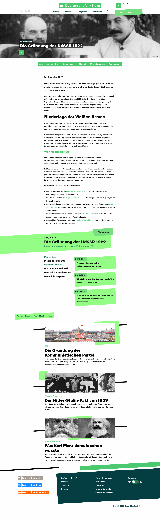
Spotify (83, 64)
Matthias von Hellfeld (92, 214)
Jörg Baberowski (72, 198)
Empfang (65, 485)
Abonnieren (115, 64)
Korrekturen (100, 485)
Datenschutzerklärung (104, 478)
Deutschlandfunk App (49, 64)
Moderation (97, 11)
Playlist (129, 12)
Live (120, 12)
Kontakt (64, 481)
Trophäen (65, 489)
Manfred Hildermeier (75, 191)
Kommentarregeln (103, 489)
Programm (82, 11)
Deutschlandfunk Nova (70, 478)
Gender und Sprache (104, 492)
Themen (55, 11)
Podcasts (68, 11)
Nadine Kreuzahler (83, 220)
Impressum (100, 481)
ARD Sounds (69, 64)
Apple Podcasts (98, 64)
